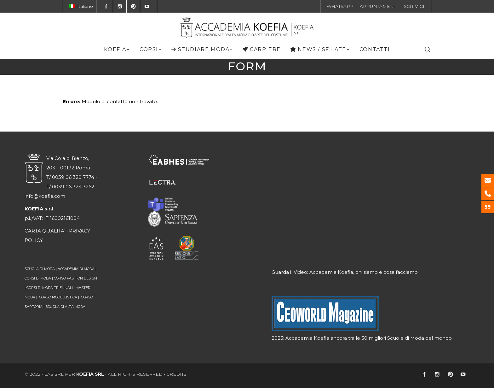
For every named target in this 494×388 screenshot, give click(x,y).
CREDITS (176, 374)
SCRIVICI (414, 6)
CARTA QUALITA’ (45, 231)
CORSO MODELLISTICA (58, 297)
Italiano (81, 6)
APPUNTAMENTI (379, 6)
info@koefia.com (45, 196)
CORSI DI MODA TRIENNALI (49, 287)
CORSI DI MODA (38, 278)
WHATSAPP (340, 6)
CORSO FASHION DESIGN (75, 278)
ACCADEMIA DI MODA (76, 269)
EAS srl (54, 374)
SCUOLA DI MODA (40, 269)
